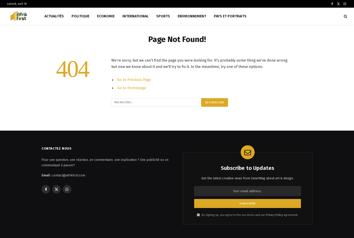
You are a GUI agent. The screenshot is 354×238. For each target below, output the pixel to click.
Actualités (54, 16)
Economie (106, 16)
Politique (80, 16)
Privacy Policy (274, 215)
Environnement (192, 16)
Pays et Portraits (230, 16)
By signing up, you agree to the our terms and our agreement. (247, 215)
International (135, 16)
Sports (163, 16)
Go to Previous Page (134, 79)
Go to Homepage (131, 87)
